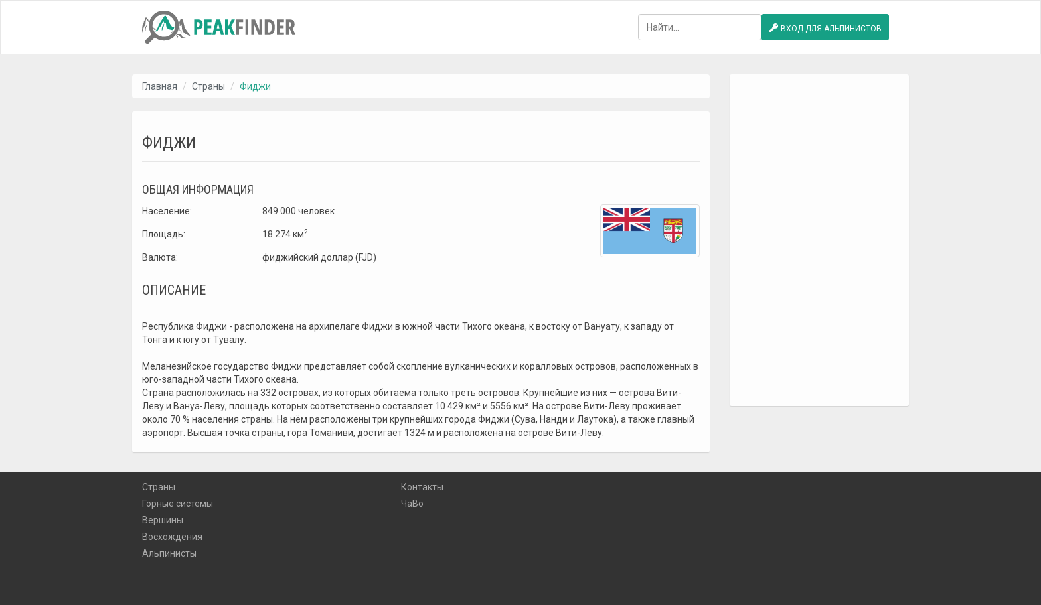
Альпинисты (169, 553)
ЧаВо (412, 503)
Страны (208, 86)
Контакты (422, 487)
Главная (159, 86)
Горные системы (177, 503)
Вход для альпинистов (825, 28)
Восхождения (172, 536)
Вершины (162, 520)
